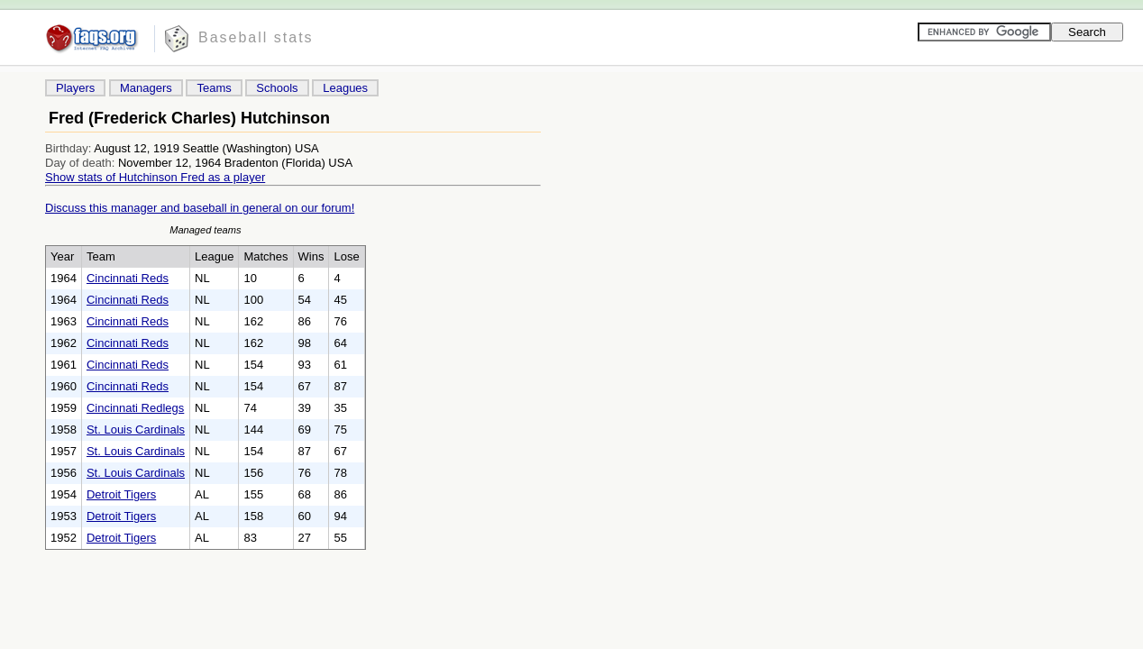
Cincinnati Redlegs (135, 408)
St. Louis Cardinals (136, 429)
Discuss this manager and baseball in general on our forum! (199, 208)
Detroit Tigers (121, 494)
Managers (146, 88)
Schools (276, 88)
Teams (214, 88)
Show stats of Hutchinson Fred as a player (155, 177)
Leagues (345, 88)
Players (75, 88)
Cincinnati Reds (128, 278)
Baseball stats (256, 37)
